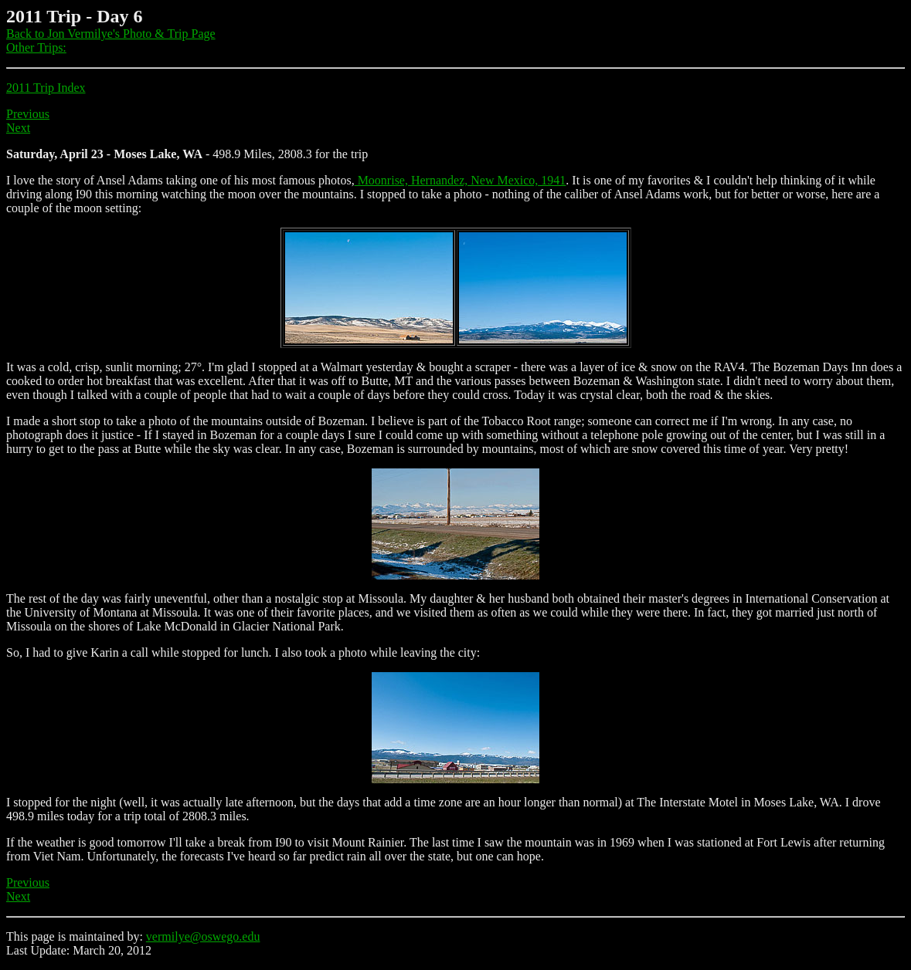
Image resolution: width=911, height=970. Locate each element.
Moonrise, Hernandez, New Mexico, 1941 (460, 180)
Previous (27, 113)
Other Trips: (36, 47)
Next (18, 127)
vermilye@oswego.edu (203, 936)
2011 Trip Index (46, 87)
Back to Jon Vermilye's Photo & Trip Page (111, 33)
